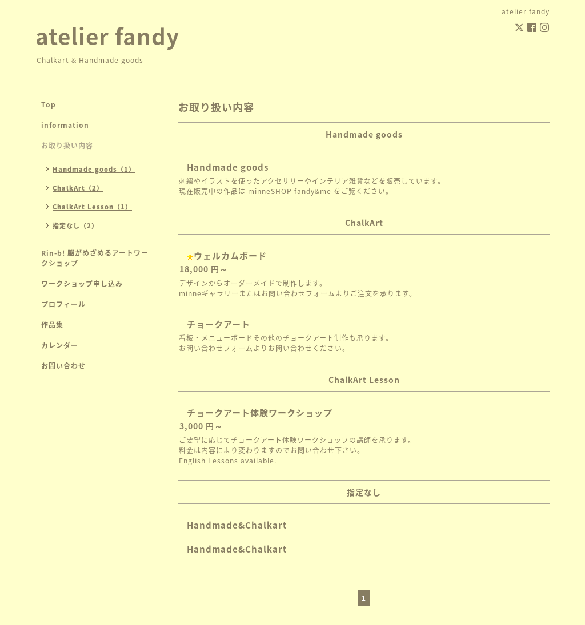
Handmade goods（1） (94, 169)
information (65, 125)
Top (48, 104)
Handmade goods (228, 167)
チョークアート (218, 324)
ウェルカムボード (230, 255)
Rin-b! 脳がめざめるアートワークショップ (95, 258)
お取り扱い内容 (67, 145)
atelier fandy (107, 35)
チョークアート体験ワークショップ (259, 412)
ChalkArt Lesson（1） (92, 207)
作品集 (52, 325)
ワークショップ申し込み (82, 284)
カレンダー (59, 345)
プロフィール (63, 304)
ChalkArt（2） (78, 188)
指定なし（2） (75, 226)
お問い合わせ (63, 366)
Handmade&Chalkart (237, 525)
